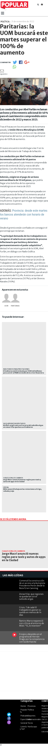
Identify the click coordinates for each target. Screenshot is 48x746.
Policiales (24, 716)
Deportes (31, 716)
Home (23, 706)
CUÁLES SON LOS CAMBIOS (13, 478)
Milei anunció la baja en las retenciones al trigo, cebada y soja (22, 490)
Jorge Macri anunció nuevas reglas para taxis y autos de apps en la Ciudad (22, 480)
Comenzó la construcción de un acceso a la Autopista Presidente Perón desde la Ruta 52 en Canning (32, 584)
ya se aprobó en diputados (14, 423)
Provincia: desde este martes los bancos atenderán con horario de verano (23, 214)
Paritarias (15, 306)
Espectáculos (26, 719)
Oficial (6, 487)
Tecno (30, 723)
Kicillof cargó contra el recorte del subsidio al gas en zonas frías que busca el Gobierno (23, 426)
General (24, 723)
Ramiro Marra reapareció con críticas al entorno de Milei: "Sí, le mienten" (31, 623)
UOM (6, 306)
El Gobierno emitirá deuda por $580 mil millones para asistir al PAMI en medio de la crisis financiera (23, 372)
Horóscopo (32, 726)
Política (31, 710)
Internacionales (34, 719)
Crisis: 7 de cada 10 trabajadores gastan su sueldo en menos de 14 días (30, 611)
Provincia (31, 706)
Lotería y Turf (23, 727)
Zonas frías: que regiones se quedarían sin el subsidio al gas (31, 596)
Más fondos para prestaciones (16, 369)
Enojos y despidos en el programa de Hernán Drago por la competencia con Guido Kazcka (31, 638)
